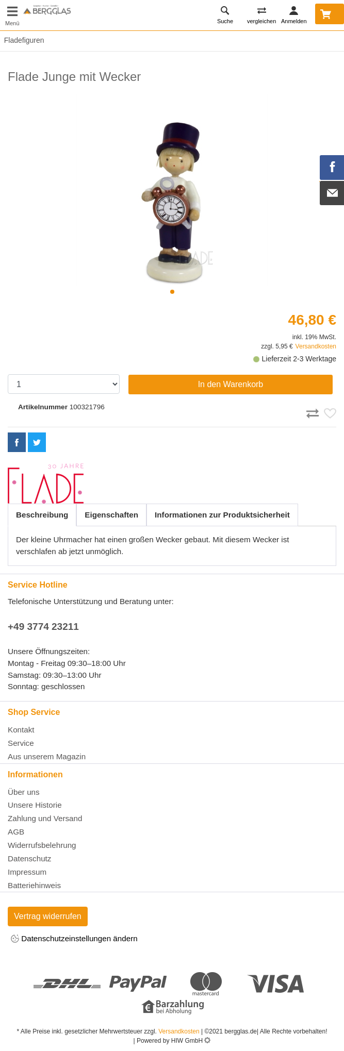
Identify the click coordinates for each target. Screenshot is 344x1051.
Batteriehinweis (34, 885)
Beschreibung (42, 514)
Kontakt (21, 729)
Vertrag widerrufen (47, 916)
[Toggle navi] (12, 15)
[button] (172, 292)
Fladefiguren (22, 40)
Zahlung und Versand (45, 818)
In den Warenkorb (231, 384)
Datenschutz (29, 858)
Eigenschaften (111, 514)
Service (21, 743)
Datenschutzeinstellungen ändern (74, 939)
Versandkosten (316, 346)
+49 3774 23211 (43, 626)
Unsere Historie (35, 804)
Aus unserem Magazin (47, 756)
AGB (16, 831)
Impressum (27, 872)
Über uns (24, 792)
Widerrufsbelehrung (42, 845)
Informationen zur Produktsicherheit (222, 514)
